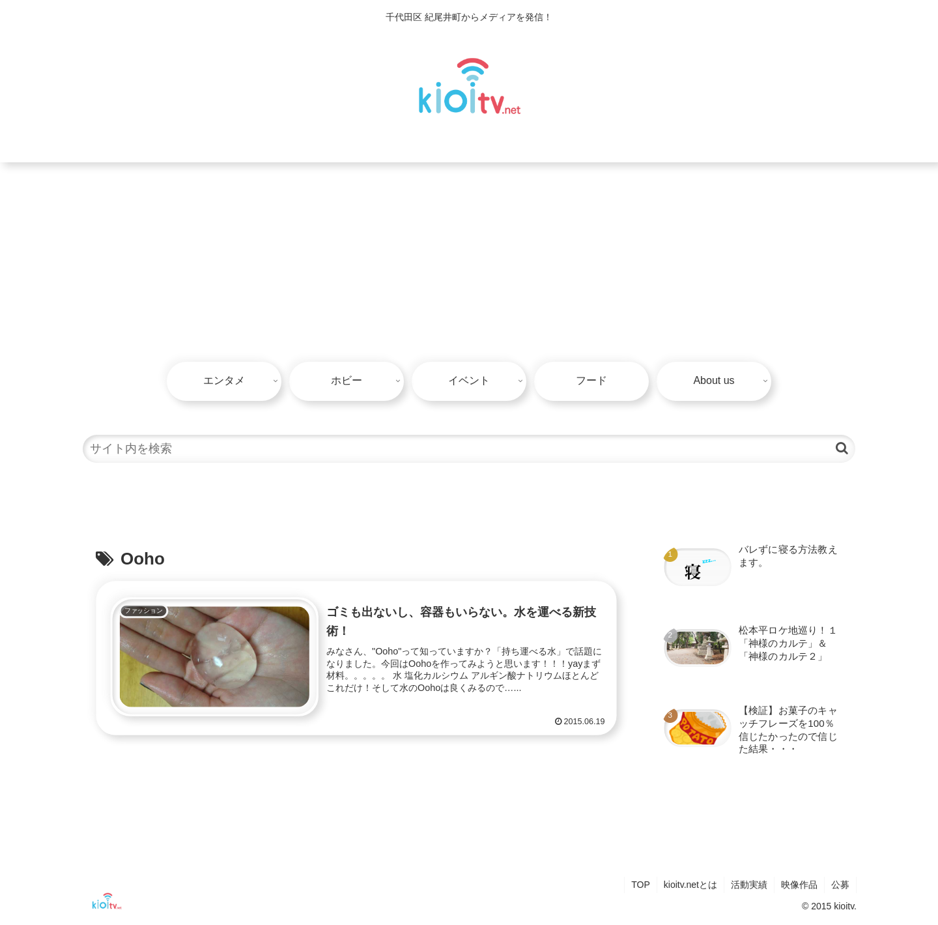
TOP (640, 884)
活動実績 (749, 884)
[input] (469, 449)
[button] (842, 448)
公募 (840, 884)
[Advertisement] (469, 260)
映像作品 (799, 884)
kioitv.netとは (690, 884)
